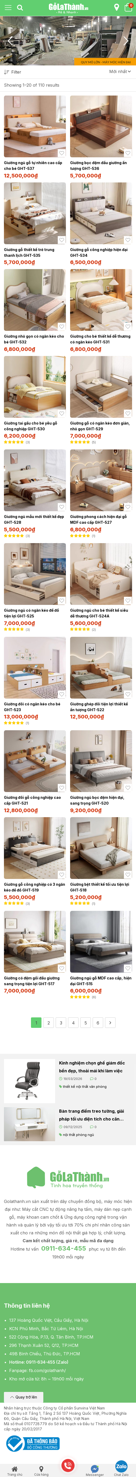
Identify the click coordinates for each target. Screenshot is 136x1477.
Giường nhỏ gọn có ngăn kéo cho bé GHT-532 (34, 339)
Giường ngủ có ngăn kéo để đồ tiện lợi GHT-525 (31, 613)
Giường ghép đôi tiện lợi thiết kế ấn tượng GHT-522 (99, 707)
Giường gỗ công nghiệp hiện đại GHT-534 (99, 252)
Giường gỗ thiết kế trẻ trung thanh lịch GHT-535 (29, 252)
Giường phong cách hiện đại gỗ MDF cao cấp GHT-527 (98, 519)
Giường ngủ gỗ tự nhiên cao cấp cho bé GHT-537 (33, 165)
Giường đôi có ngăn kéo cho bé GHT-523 (32, 707)
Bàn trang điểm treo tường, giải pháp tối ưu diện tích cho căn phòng (91, 1115)
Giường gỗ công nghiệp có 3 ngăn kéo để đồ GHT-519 (34, 887)
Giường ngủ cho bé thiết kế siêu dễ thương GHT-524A (99, 613)
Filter (12, 72)
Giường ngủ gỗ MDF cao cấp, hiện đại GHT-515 (101, 981)
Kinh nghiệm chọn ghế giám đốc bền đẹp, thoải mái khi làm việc (92, 1066)
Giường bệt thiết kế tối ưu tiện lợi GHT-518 (99, 887)
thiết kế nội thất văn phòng (85, 1086)
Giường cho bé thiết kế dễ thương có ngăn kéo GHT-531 (100, 339)
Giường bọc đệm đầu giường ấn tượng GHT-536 (98, 165)
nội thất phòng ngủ (78, 1135)
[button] (119, 71)
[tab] (20, 7)
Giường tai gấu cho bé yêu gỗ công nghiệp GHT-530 (30, 426)
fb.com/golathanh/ (47, 1370)
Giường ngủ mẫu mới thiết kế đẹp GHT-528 (34, 519)
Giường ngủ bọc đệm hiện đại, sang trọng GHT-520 (97, 800)
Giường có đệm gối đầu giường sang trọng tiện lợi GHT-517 (32, 981)
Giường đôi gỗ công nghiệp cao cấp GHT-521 (32, 800)
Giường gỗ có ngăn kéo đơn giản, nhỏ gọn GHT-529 (100, 426)
